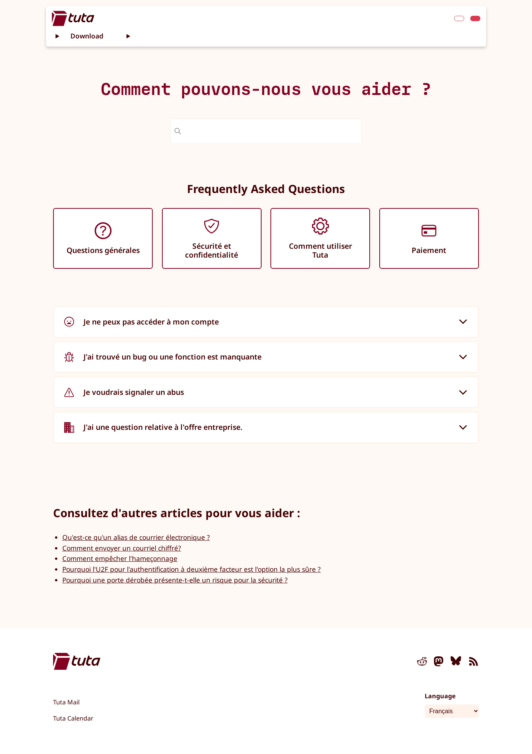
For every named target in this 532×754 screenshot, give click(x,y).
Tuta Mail (66, 702)
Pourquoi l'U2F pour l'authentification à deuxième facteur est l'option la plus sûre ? (191, 569)
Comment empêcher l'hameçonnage (119, 558)
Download (86, 35)
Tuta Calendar (73, 718)
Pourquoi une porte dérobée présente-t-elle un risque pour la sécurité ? (175, 579)
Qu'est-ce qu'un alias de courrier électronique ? (136, 537)
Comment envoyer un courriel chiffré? (121, 548)
